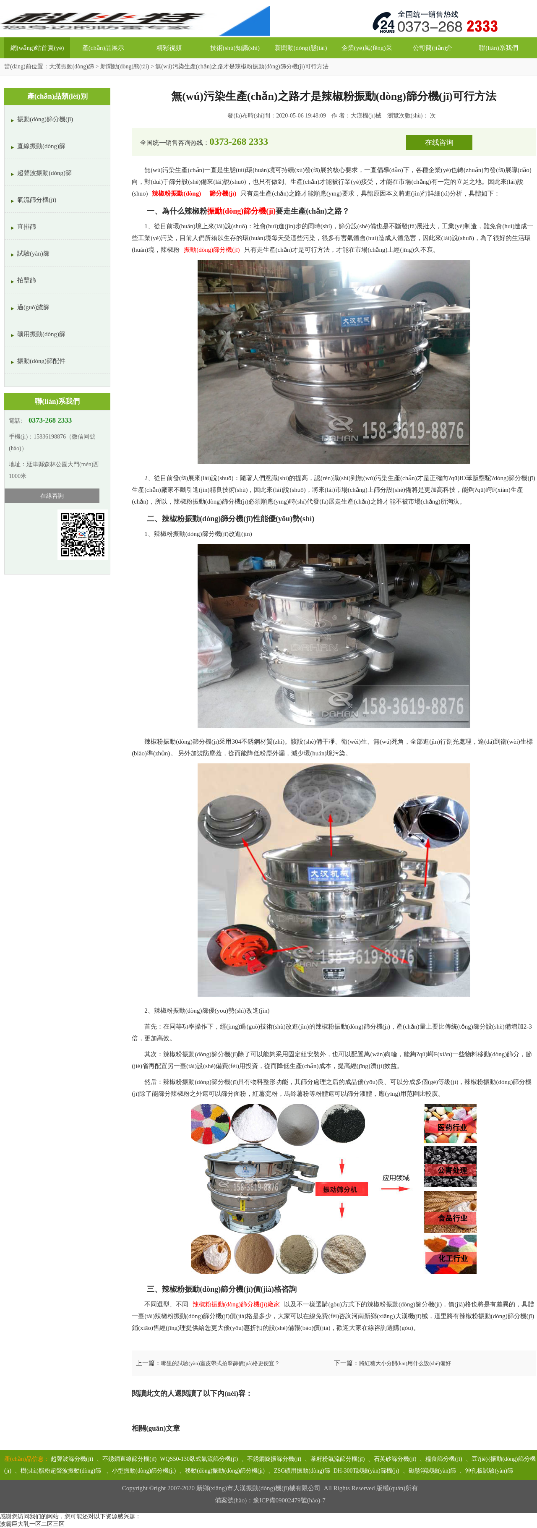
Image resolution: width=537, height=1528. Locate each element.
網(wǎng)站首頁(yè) (37, 47)
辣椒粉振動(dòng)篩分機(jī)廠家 (236, 1304)
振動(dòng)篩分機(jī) (212, 249)
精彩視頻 (169, 47)
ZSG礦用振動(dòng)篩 (302, 1471)
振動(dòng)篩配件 (41, 361)
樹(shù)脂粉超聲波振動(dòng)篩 (62, 1471)
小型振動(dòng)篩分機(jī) (144, 1471)
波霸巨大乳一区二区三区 (32, 1524)
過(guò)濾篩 (33, 307)
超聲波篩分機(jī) (72, 1459)
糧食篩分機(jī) (443, 1459)
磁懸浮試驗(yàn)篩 (432, 1471)
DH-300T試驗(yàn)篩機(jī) (366, 1471)
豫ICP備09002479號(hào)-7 (289, 1500)
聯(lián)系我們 (498, 47)
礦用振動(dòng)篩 (41, 334)
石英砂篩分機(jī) (395, 1459)
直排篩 (26, 226)
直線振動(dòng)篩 (41, 146)
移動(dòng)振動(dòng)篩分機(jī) (225, 1471)
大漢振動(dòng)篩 (71, 66)
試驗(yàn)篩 (33, 253)
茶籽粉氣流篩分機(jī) (337, 1459)
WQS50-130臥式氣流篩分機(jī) (199, 1459)
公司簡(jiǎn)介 (432, 47)
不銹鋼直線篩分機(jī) (129, 1459)
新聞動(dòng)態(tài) (301, 47)
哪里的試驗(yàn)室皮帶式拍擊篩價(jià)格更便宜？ (220, 1363)
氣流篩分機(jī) (36, 199)
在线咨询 (439, 142)
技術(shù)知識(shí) (235, 47)
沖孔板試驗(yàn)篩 (489, 1471)
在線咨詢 (52, 496)
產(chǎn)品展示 (103, 47)
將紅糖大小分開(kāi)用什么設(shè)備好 (405, 1363)
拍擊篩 (26, 280)
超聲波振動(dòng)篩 (44, 173)
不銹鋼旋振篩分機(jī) (274, 1459)
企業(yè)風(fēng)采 (366, 47)
